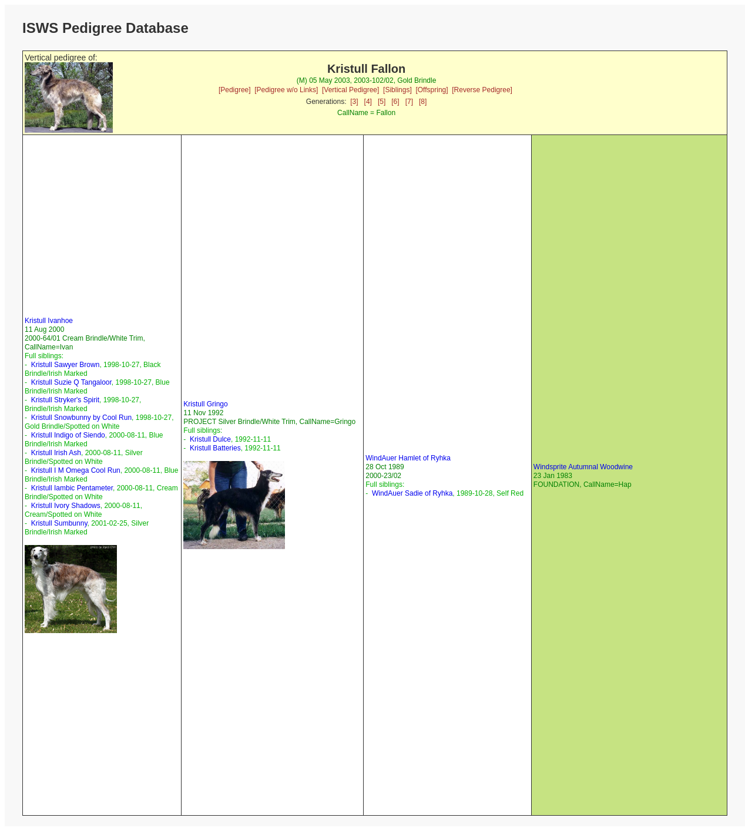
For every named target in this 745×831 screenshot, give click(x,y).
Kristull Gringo (205, 404)
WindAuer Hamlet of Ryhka (408, 458)
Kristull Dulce (210, 439)
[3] (354, 101)
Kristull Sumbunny (59, 523)
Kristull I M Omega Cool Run (75, 470)
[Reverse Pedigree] (482, 90)
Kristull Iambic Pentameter (72, 488)
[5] (381, 101)
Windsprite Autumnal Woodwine (583, 467)
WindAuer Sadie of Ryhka (412, 493)
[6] (395, 101)
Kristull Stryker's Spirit (65, 400)
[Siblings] (397, 90)
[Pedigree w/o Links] (286, 90)
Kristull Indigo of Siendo (68, 435)
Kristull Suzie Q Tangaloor (71, 382)
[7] (409, 101)
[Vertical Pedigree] (350, 90)
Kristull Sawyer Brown (65, 365)
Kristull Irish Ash (56, 453)
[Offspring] (431, 90)
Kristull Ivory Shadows (65, 506)
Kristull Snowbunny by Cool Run (81, 417)
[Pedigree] (235, 90)
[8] (423, 101)
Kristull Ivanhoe (49, 321)
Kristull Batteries (215, 448)
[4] (368, 101)
